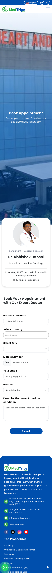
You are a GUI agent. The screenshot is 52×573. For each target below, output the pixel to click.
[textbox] (26, 335)
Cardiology (9, 545)
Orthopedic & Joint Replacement (20, 549)
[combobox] (31, 3)
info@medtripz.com (19, 518)
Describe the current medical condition (21, 400)
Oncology (9, 563)
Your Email (10, 370)
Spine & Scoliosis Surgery (16, 567)
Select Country (12, 329)
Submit (26, 431)
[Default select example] (26, 348)
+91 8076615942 (17, 524)
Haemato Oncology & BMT (17, 558)
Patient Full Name (14, 315)
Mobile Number (13, 357)
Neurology (9, 554)
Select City (10, 343)
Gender (8, 384)
